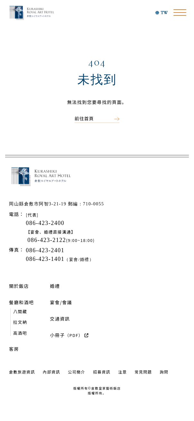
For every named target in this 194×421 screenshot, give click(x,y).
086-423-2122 (47, 240)
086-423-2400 (45, 223)
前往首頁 (84, 118)
